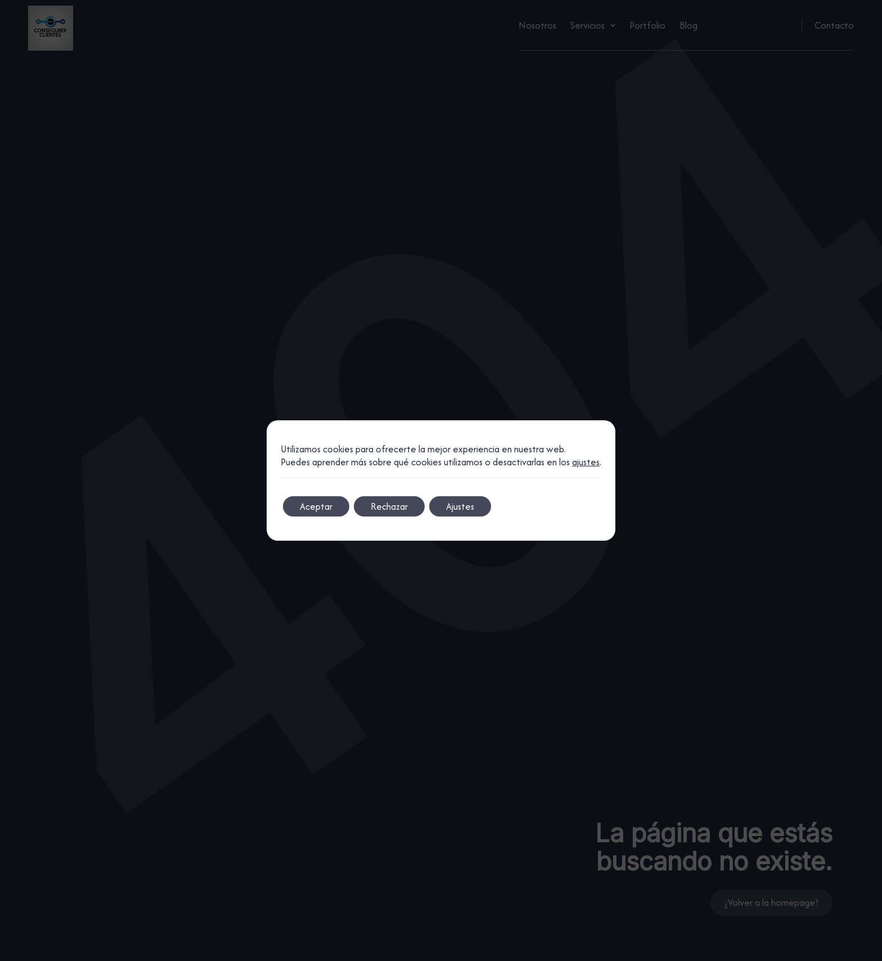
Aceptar (316, 506)
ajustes (586, 462)
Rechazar (389, 506)
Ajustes (460, 506)
